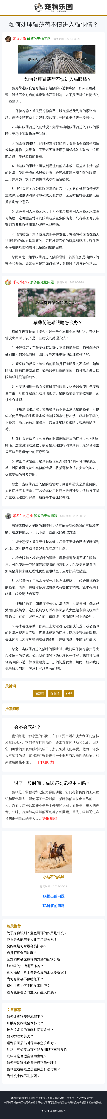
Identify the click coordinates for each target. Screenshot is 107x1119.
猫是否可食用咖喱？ (22, 952)
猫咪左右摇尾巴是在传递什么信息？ (33, 1069)
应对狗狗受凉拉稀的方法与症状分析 (33, 959)
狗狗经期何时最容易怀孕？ (27, 946)
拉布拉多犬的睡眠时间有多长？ (30, 1029)
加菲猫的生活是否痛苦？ (25, 966)
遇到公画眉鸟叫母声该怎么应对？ (32, 1043)
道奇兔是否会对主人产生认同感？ (32, 992)
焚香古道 (19, 38)
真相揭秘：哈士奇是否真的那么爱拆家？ (37, 972)
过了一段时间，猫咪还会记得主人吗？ (52, 783)
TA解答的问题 (53, 905)
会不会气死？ (27, 727)
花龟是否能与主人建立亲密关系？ (32, 939)
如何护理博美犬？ (20, 1036)
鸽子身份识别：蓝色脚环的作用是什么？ (37, 933)
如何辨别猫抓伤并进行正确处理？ (32, 1062)
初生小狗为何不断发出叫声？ (28, 985)
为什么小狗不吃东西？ (23, 1076)
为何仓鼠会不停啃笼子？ (25, 979)
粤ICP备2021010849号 (53, 1110)
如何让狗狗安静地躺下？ (25, 1016)
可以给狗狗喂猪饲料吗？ (25, 1023)
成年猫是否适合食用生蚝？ (27, 1056)
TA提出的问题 (53, 896)
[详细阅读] (46, 762)
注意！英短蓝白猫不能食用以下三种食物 (37, 1049)
